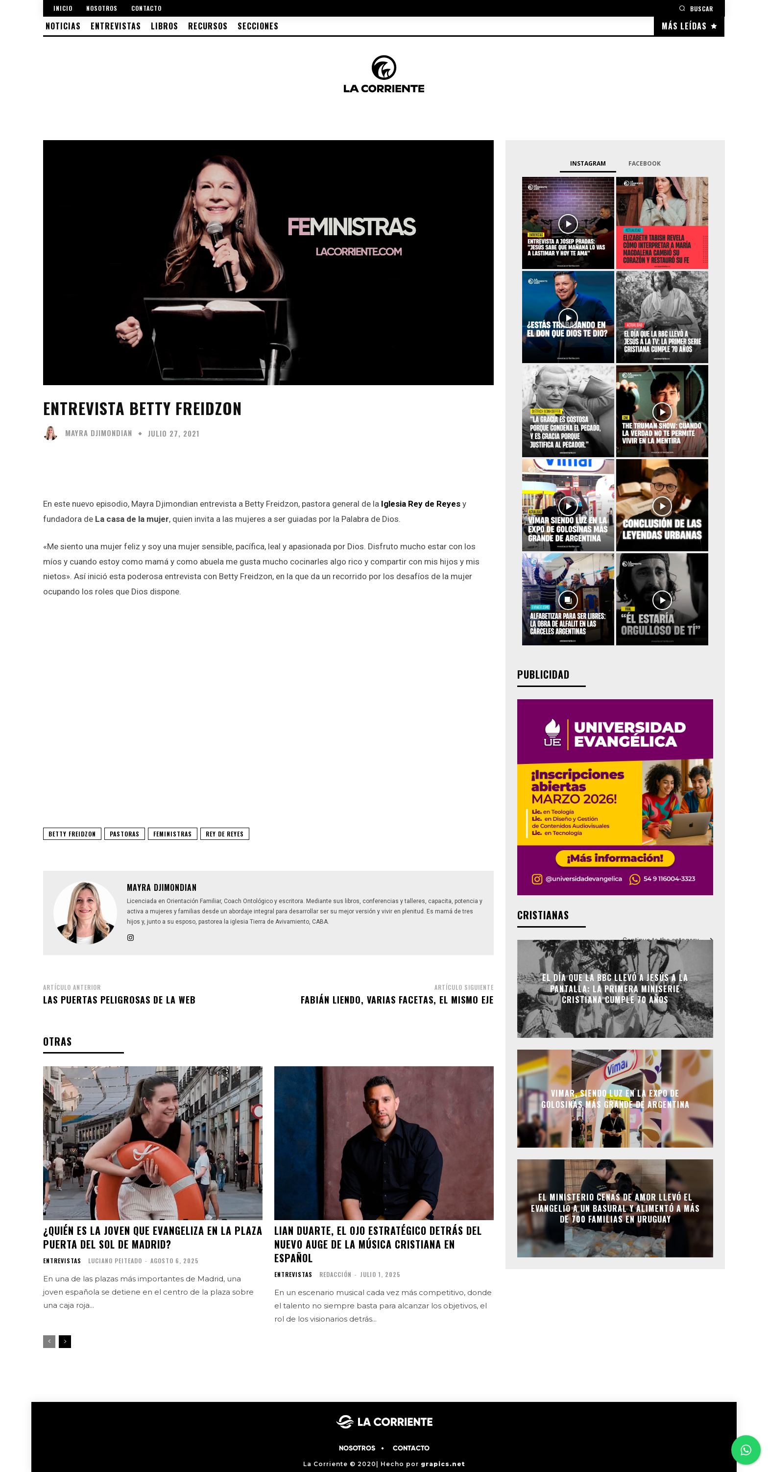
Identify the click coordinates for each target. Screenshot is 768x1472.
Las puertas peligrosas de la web (119, 999)
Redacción (335, 1274)
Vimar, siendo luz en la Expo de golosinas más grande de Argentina (615, 1098)
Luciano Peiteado (115, 1260)
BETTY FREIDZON (72, 834)
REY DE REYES (225, 834)
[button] (696, 8)
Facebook (644, 163)
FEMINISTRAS (172, 834)
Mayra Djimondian (98, 433)
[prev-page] (49, 1341)
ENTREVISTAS (62, 1261)
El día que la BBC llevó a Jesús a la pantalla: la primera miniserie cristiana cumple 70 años (615, 989)
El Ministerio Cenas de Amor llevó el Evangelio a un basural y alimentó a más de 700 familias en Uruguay (615, 1209)
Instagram (588, 163)
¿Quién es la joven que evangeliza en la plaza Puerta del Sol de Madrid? (153, 1237)
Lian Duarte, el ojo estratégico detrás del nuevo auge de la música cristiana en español (378, 1244)
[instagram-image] (568, 223)
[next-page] (65, 1341)
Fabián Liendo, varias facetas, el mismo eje (397, 999)
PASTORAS (125, 834)
